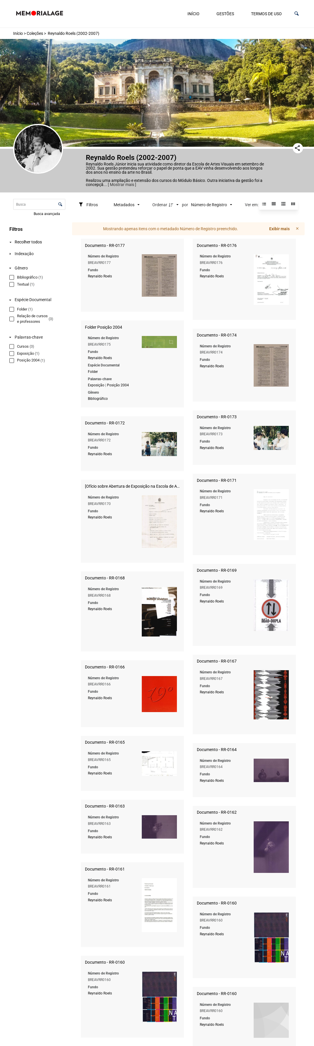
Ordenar (159, 204)
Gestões (225, 13)
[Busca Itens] (39, 204)
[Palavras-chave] (30, 349)
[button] (296, 13)
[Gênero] (30, 280)
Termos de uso (266, 13)
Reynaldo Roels (100, 276)
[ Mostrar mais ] (122, 184)
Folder (231, 296)
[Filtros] (88, 204)
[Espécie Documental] (30, 311)
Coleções (35, 33)
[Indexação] (30, 254)
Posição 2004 (256, 309)
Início (193, 13)
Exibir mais (279, 228)
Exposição (234, 309)
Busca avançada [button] (47, 214)
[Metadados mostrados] (127, 204)
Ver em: (252, 204)
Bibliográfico (236, 323)
